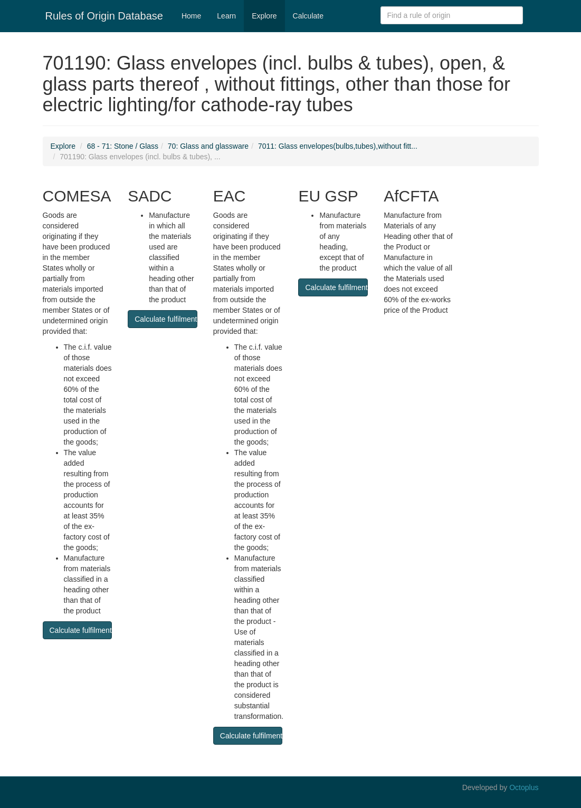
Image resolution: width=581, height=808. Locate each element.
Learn (226, 16)
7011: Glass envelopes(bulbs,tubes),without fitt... (337, 146)
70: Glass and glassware (208, 146)
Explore (264, 16)
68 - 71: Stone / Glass (122, 146)
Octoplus (523, 787)
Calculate (308, 16)
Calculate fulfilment (81, 630)
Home (191, 16)
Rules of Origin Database (104, 16)
